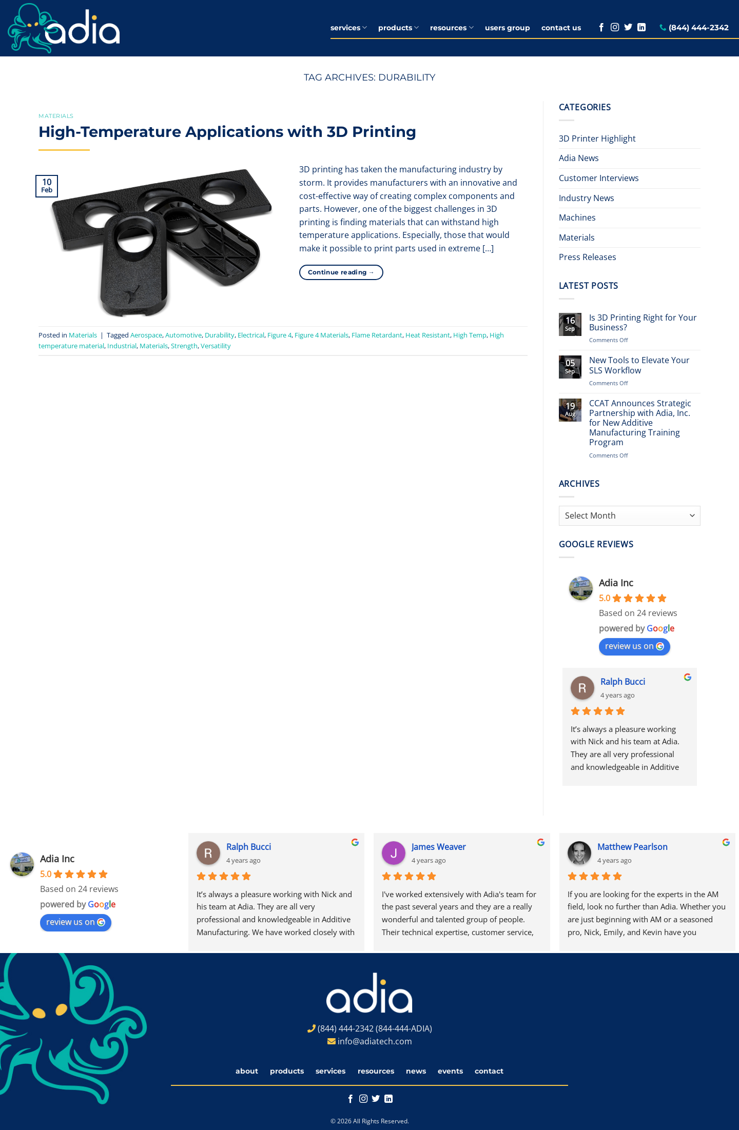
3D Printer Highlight (597, 138)
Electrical (251, 335)
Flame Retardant (377, 335)
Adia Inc (616, 583)
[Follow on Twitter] (628, 27)
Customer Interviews (599, 178)
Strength (184, 345)
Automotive (183, 335)
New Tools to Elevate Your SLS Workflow (639, 365)
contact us (561, 27)
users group (507, 27)
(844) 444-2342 (699, 27)
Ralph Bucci (622, 681)
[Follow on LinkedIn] (641, 27)
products (398, 27)
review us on (634, 645)
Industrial (122, 345)
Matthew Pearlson (632, 847)
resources (451, 27)
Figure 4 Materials (321, 335)
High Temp (470, 335)
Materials (56, 116)
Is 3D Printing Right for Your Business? (643, 322)
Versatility (216, 345)
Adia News (579, 158)
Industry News (586, 198)
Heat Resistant (427, 335)
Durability (220, 335)
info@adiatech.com (375, 1041)
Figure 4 (279, 335)
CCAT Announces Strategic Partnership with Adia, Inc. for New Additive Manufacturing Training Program (640, 423)
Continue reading (341, 272)
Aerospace (146, 335)
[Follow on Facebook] (601, 27)
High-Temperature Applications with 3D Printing (227, 132)
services (348, 27)
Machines (577, 217)
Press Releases (587, 257)
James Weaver (439, 847)
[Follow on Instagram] (615, 27)
